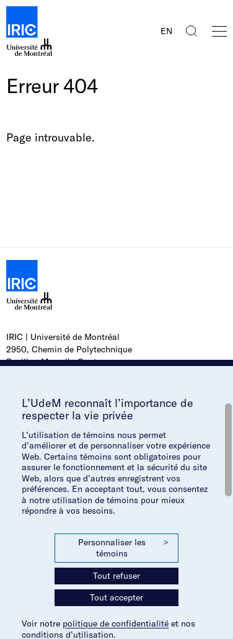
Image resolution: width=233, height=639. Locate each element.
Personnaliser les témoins (123, 548)
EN (166, 31)
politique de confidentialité (116, 623)
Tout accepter (116, 597)
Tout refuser (116, 575)
